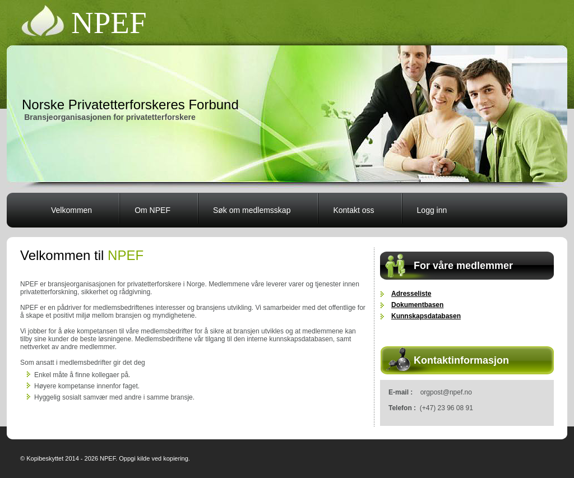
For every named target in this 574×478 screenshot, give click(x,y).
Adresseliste (411, 294)
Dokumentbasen (417, 305)
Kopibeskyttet (44, 458)
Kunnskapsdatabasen (426, 316)
